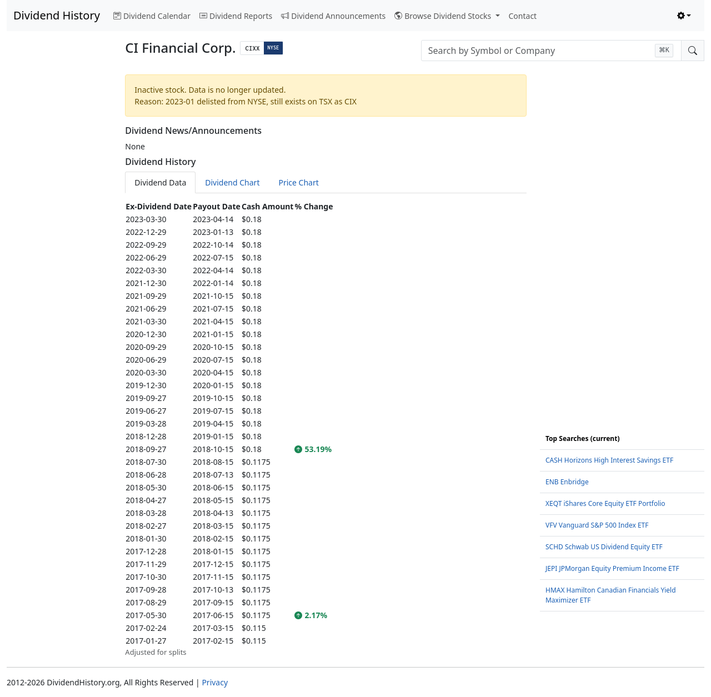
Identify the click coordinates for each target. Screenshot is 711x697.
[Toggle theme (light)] (684, 16)
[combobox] (551, 50)
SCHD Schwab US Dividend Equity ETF (604, 546)
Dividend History (56, 15)
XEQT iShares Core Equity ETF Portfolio (605, 503)
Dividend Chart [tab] (232, 182)
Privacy (215, 682)
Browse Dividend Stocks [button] (443, 16)
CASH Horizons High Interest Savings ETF (609, 460)
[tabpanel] (326, 429)
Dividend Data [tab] (160, 182)
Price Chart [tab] (298, 182)
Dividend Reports (235, 16)
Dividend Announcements (333, 16)
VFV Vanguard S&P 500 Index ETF (597, 525)
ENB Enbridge (567, 482)
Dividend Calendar (152, 16)
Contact (523, 16)
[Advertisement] (59, 236)
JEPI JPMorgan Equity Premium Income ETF (612, 568)
